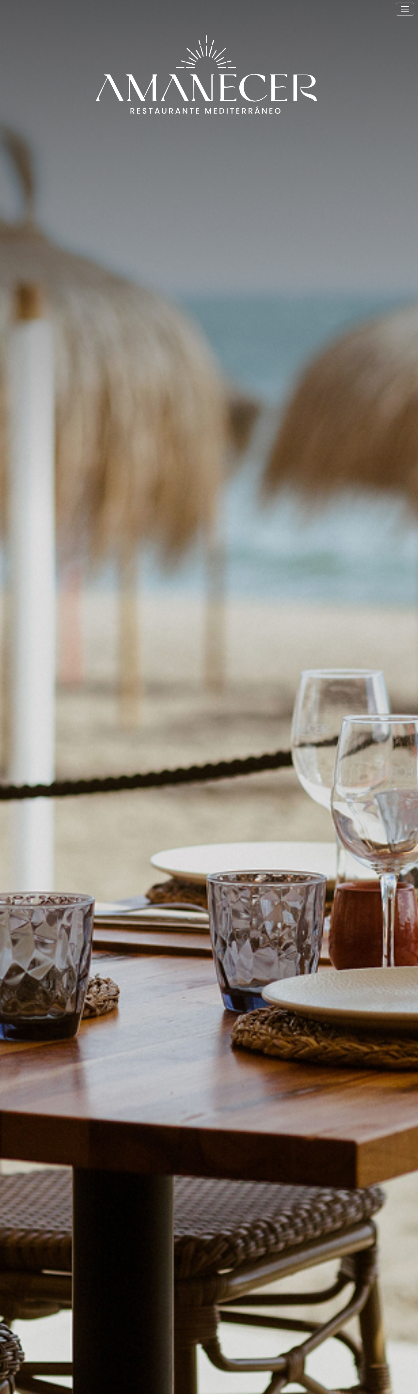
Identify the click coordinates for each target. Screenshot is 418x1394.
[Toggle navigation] (405, 9)
